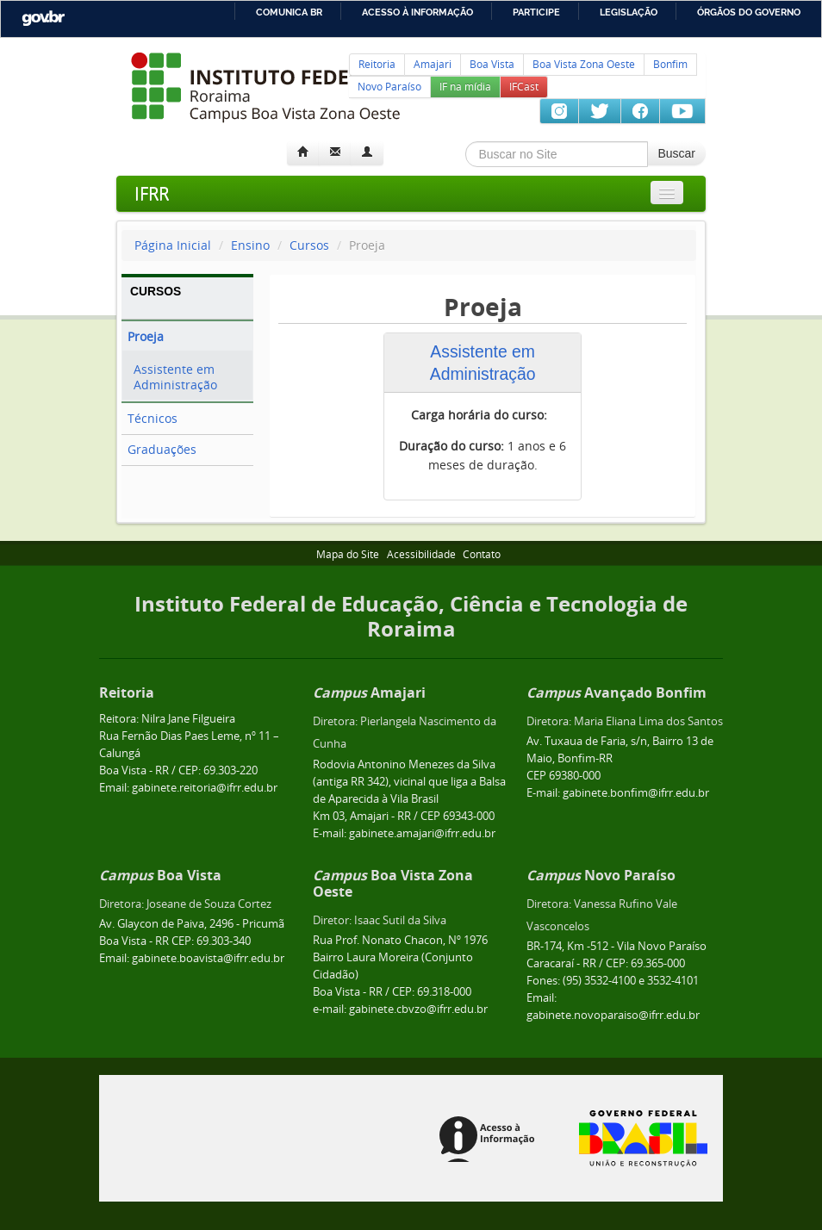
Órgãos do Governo (748, 12)
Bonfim (670, 64)
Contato (482, 554)
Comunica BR (289, 12)
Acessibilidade (421, 554)
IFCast (524, 86)
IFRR (151, 193)
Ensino (250, 245)
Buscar (676, 153)
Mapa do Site (347, 554)
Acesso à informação (417, 12)
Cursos (311, 245)
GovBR (43, 18)
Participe (536, 12)
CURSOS (155, 291)
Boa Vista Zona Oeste (583, 64)
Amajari (432, 64)
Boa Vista (492, 64)
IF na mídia (465, 86)
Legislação (628, 12)
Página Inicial (172, 245)
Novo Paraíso (389, 86)
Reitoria (376, 64)
